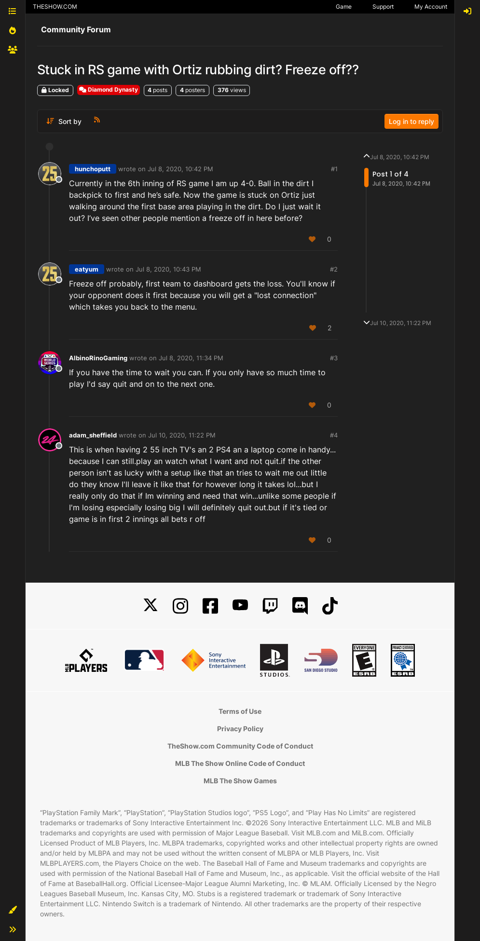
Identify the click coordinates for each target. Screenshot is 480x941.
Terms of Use (240, 711)
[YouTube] (240, 606)
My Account (430, 6)
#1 (334, 169)
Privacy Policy (240, 728)
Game (344, 6)
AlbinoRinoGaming (98, 358)
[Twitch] (270, 606)
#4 (334, 435)
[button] (12, 910)
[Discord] (300, 606)
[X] (150, 606)
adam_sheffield (93, 435)
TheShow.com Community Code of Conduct (240, 746)
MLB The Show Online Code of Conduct (240, 763)
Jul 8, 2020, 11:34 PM (191, 358)
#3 (334, 358)
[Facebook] (210, 606)
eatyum (86, 269)
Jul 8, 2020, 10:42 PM (180, 169)
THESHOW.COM (55, 6)
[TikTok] (330, 606)
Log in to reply (411, 121)
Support (383, 6)
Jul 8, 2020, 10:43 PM (168, 269)
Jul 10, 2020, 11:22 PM (182, 435)
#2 (334, 269)
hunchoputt (92, 169)
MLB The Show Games (240, 781)
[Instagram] (180, 606)
